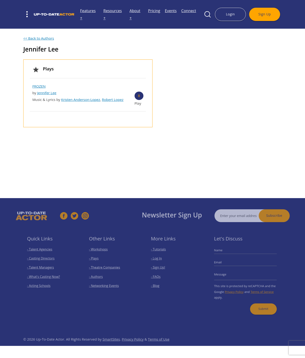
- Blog (157, 285)
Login (230, 14)
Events (171, 10)
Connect (188, 10)
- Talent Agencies (40, 252)
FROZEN (39, 86)
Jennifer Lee (46, 92)
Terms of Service (260, 290)
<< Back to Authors (38, 38)
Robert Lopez (113, 99)
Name (221, 253)
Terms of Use (158, 344)
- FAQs (157, 277)
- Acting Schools (40, 285)
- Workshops (99, 252)
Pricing (154, 10)
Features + (88, 14)
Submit (261, 305)
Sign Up (264, 14)
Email (220, 263)
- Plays (95, 260)
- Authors (97, 277)
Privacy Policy (235, 290)
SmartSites (111, 344)
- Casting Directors (41, 260)
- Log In (158, 260)
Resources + (112, 14)
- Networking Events (104, 285)
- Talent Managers (41, 268)
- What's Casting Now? (44, 277)
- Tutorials (160, 252)
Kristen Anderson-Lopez (80, 99)
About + (134, 14)
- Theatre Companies (105, 268)
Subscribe (279, 215)
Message (222, 274)
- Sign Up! (159, 268)
